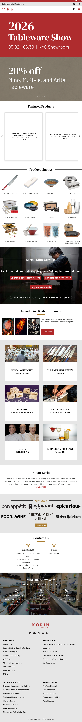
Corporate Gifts (9, 666)
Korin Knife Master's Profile (53, 655)
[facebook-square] (30, 633)
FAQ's (5, 674)
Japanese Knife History (23, 297)
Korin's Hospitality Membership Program (59, 644)
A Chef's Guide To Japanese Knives (16, 690)
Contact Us (7, 644)
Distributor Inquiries (11, 652)
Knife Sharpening (10, 708)
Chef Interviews (49, 690)
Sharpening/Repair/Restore (25, 277)
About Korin (47, 648)
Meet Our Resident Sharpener (55, 297)
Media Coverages (49, 693)
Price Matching (9, 670)
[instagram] (38, 633)
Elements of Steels (10, 704)
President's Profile (50, 652)
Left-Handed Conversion (58, 277)
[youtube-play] (43, 633)
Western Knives (9, 701)
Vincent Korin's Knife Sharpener (55, 659)
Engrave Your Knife (41, 287)
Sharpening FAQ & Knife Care (14, 712)
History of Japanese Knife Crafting (16, 686)
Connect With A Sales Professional (16, 648)
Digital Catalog (48, 701)
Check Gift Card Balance (12, 663)
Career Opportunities (51, 697)
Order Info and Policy (11, 655)
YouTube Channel (50, 686)
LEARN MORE (48, 332)
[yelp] (47, 633)
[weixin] (34, 633)
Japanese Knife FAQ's (11, 693)
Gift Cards (7, 659)
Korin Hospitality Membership (13, 4)
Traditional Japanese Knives (14, 697)
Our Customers (49, 663)
